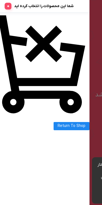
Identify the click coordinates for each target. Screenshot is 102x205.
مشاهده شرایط (63, 183)
